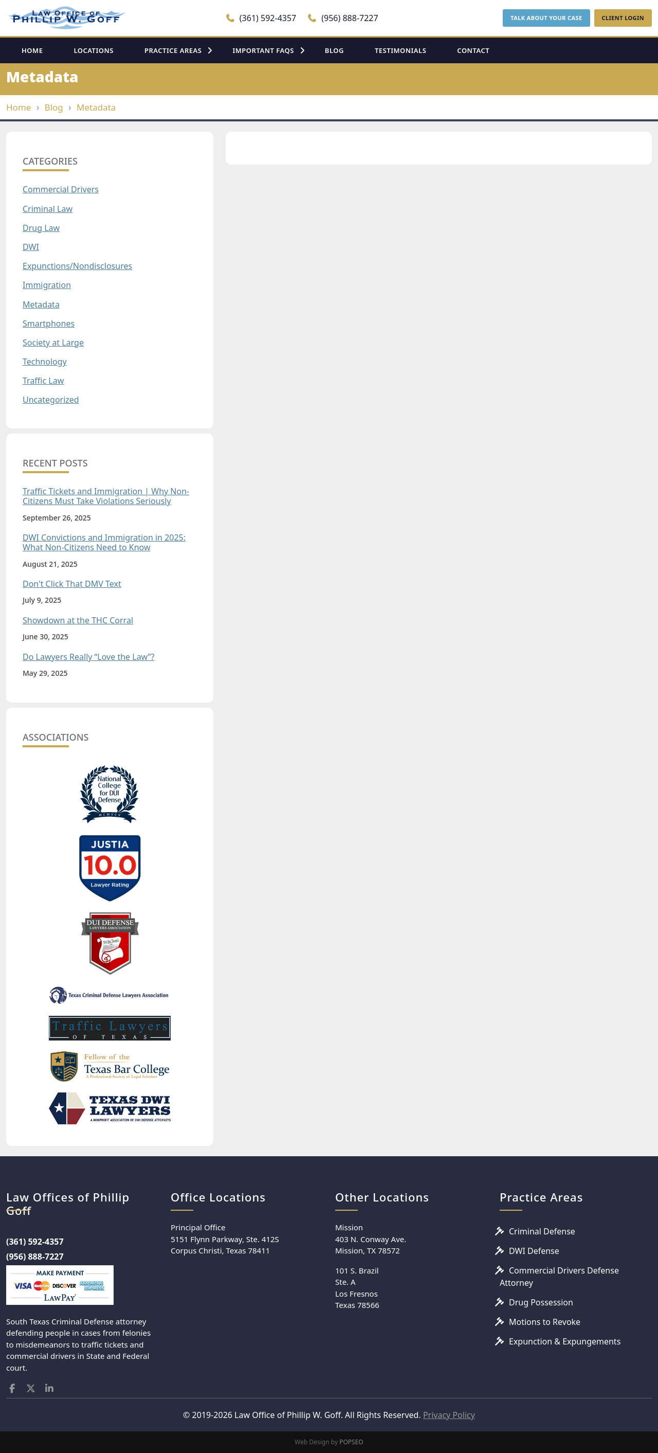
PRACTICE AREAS (173, 50)
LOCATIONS (94, 50)
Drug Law (41, 228)
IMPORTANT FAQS (263, 50)
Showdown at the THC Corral (78, 620)
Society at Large (53, 343)
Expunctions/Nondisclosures (77, 266)
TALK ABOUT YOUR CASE (546, 18)
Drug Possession (541, 1302)
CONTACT (473, 50)
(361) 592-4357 (261, 18)
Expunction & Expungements (564, 1341)
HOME (32, 50)
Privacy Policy (449, 1415)
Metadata (96, 107)
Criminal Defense (542, 1231)
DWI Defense (534, 1251)
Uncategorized (51, 400)
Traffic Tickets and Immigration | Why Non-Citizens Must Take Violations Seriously (106, 496)
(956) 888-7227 (342, 18)
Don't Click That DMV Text (72, 584)
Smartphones (49, 324)
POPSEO (351, 1442)
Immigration (47, 285)
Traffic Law (43, 381)
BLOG (334, 50)
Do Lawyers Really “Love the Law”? (89, 657)
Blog (54, 107)
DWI (31, 247)
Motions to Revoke (544, 1322)
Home (18, 107)
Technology (45, 362)
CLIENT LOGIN (623, 18)
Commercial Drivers (61, 189)
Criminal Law (47, 209)
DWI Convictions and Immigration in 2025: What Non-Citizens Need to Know (104, 542)
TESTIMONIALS (400, 50)
